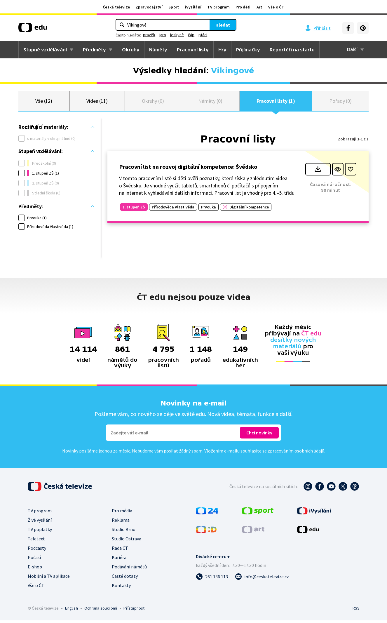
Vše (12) (43, 102)
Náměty (158, 49)
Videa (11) (97, 102)
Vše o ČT (276, 7)
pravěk (149, 34)
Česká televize (116, 7)
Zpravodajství (149, 7)
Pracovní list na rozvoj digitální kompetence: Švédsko (188, 169)
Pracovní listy (193, 49)
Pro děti (243, 7)
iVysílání (193, 7)
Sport (173, 7)
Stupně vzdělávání (45, 49)
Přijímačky (248, 49)
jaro (162, 34)
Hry (222, 49)
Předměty (94, 49)
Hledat (222, 25)
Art (259, 7)
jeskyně (177, 34)
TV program (218, 7)
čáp (191, 34)
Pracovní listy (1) (276, 102)
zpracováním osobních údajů (296, 453)
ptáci (202, 34)
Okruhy (131, 49)
